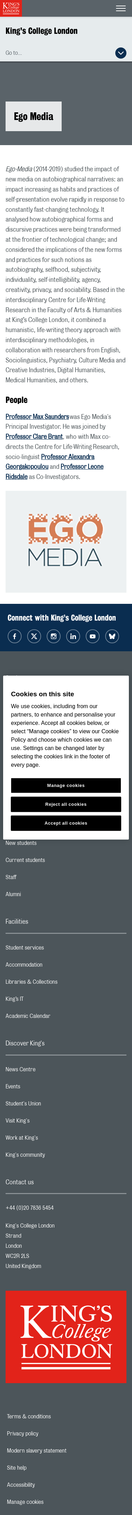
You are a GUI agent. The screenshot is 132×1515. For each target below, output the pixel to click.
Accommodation (52, 966)
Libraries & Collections (59, 983)
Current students (53, 862)
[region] (66, 757)
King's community (53, 1156)
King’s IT (42, 1000)
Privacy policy (46, 1434)
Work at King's (49, 1139)
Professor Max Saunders (37, 417)
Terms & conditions (53, 1416)
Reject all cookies (66, 804)
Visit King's (45, 1122)
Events (41, 1088)
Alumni (41, 896)
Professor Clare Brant (34, 437)
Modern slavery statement (61, 1451)
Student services (52, 949)
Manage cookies (49, 1502)
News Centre (48, 1071)
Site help (41, 1468)
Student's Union (51, 1105)
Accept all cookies (66, 823)
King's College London (42, 31)
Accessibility (45, 1485)
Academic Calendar (56, 1017)
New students (49, 844)
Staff (39, 879)
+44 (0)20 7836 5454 (30, 1208)
